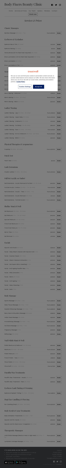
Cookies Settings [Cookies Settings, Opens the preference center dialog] (25, 86)
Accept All (38, 86)
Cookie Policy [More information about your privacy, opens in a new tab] (20, 81)
